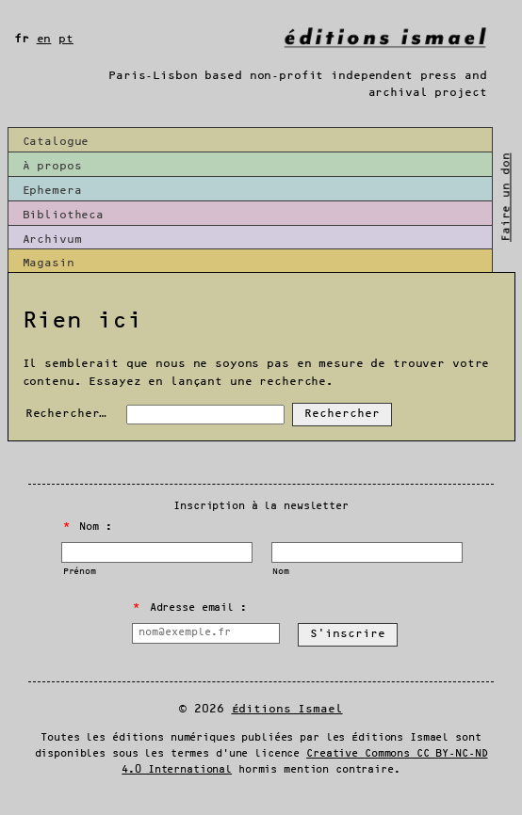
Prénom (79, 571)
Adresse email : (189, 608)
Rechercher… (66, 413)
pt (65, 39)
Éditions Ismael (287, 709)
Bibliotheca (64, 215)
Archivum (52, 239)
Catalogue (56, 141)
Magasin (48, 263)
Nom (280, 571)
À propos (52, 166)
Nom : (87, 527)
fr (21, 39)
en (44, 39)
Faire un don (506, 196)
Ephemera (52, 190)
